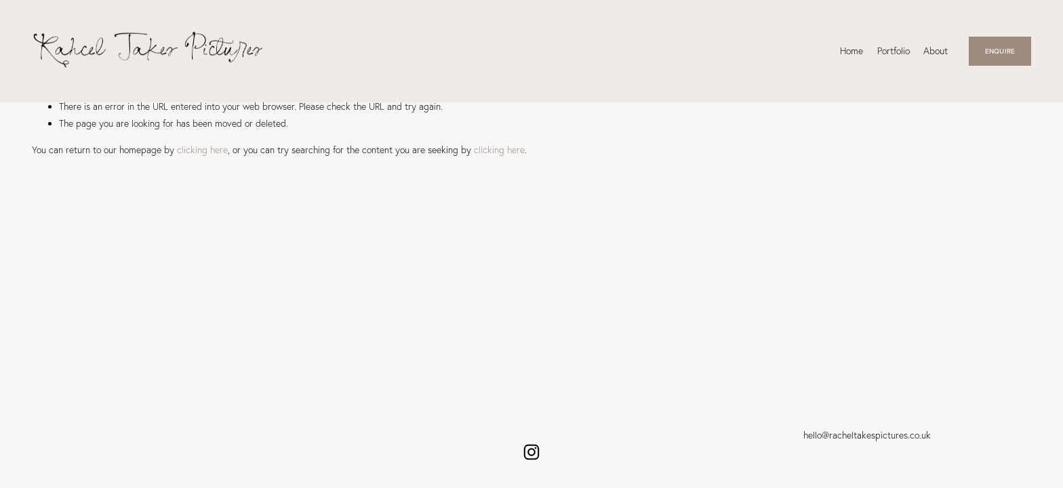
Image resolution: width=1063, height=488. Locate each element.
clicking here (202, 149)
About (935, 50)
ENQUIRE (1000, 51)
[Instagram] (531, 452)
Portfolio (893, 50)
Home (851, 50)
